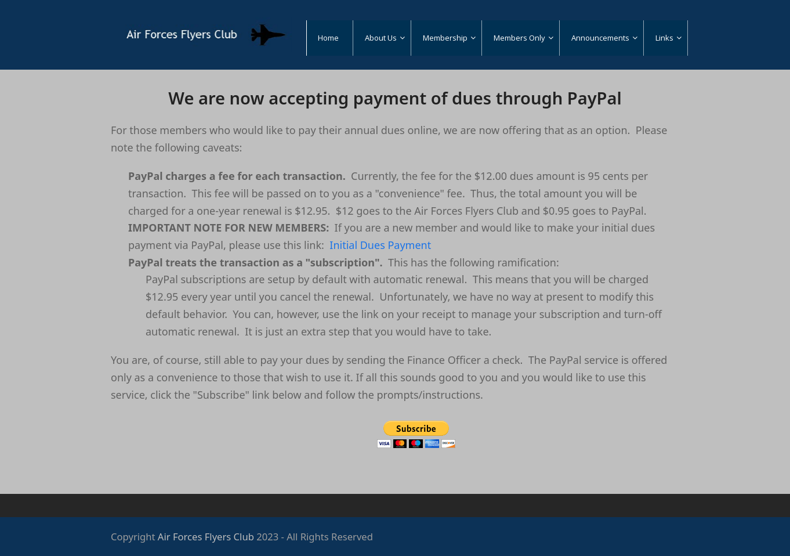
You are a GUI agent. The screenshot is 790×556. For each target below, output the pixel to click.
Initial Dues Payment (380, 245)
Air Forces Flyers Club (206, 536)
